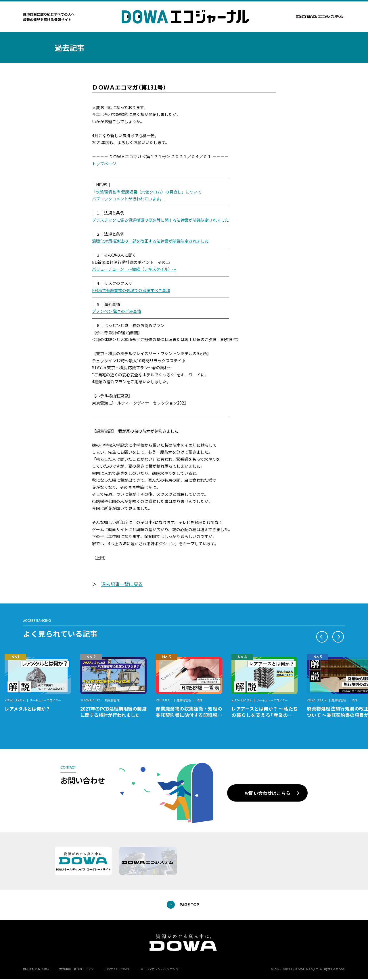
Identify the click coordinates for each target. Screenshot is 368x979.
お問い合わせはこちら (267, 793)
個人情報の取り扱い (36, 969)
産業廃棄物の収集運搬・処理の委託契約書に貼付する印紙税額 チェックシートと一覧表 (191, 715)
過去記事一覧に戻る (122, 584)
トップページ (104, 164)
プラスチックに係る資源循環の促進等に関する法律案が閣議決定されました (160, 220)
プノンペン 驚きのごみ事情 (116, 311)
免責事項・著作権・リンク (76, 969)
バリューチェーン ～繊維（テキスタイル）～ (134, 269)
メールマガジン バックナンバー (160, 969)
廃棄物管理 (112, 700)
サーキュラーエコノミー (45, 700)
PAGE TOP (189, 904)
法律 (199, 700)
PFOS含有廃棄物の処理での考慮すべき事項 (131, 290)
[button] (322, 637)
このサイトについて (117, 969)
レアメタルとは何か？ (27, 708)
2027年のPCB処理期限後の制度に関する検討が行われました (113, 711)
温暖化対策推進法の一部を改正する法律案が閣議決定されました (150, 241)
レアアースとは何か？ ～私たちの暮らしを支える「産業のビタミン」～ (264, 715)
